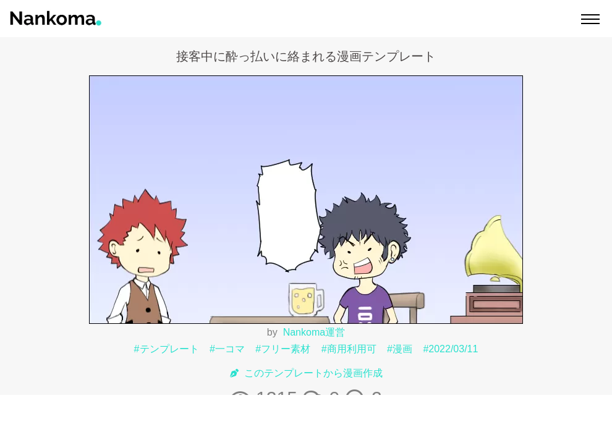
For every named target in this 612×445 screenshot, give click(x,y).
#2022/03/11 (450, 349)
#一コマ (227, 349)
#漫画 (399, 349)
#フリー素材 (282, 349)
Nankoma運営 (314, 332)
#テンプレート (166, 349)
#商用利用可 (348, 349)
